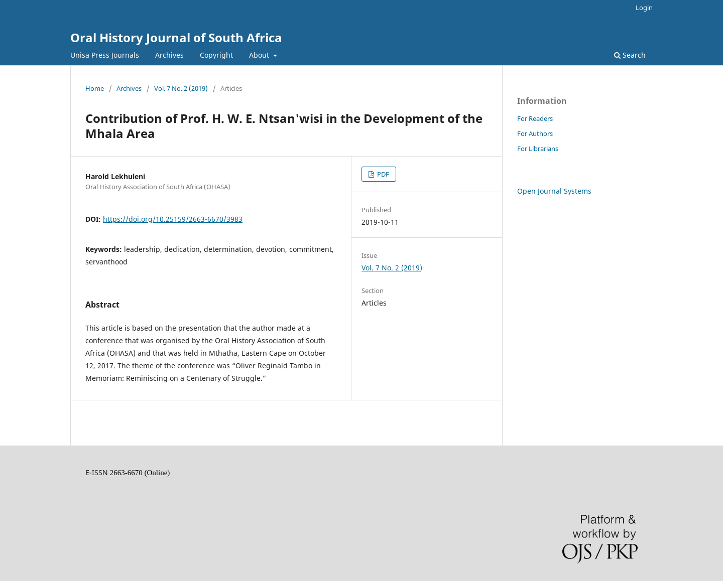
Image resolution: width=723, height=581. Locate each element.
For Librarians (537, 148)
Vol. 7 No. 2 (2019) (181, 88)
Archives (169, 55)
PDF (382, 174)
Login (644, 7)
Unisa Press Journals (104, 55)
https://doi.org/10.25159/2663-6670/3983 (173, 219)
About (260, 55)
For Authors (535, 133)
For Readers (535, 118)
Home (94, 88)
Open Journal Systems (554, 191)
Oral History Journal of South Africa (176, 37)
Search (630, 55)
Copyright (216, 55)
